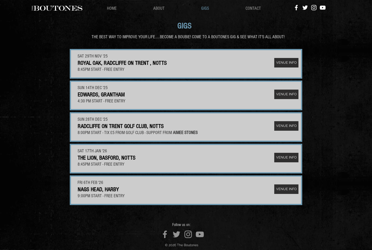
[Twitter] (305, 7)
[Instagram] (313, 7)
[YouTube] (322, 7)
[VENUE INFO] (286, 62)
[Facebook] (296, 7)
